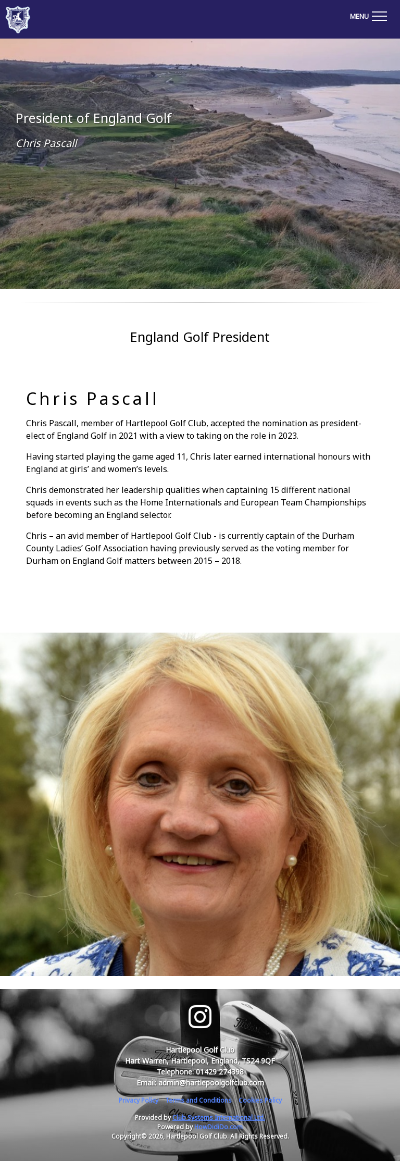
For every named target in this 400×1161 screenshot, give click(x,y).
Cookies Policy (260, 1100)
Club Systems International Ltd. (218, 1117)
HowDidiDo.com (218, 1126)
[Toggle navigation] (368, 14)
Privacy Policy (138, 1100)
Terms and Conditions (198, 1100)
